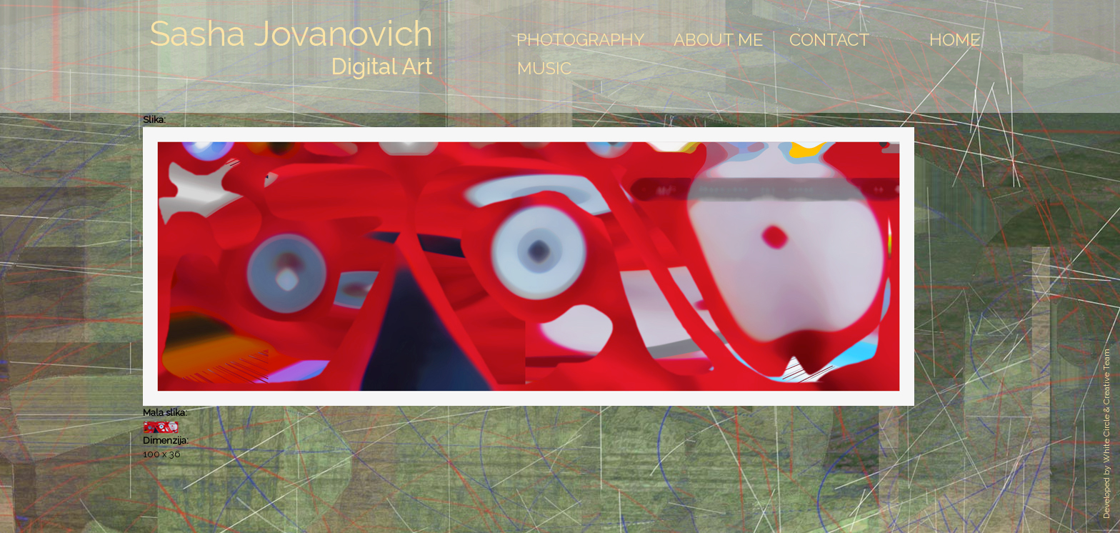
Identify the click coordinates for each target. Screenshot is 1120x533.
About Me (719, 39)
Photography (580, 39)
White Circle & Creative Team (1106, 406)
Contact (829, 39)
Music (544, 68)
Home (955, 39)
